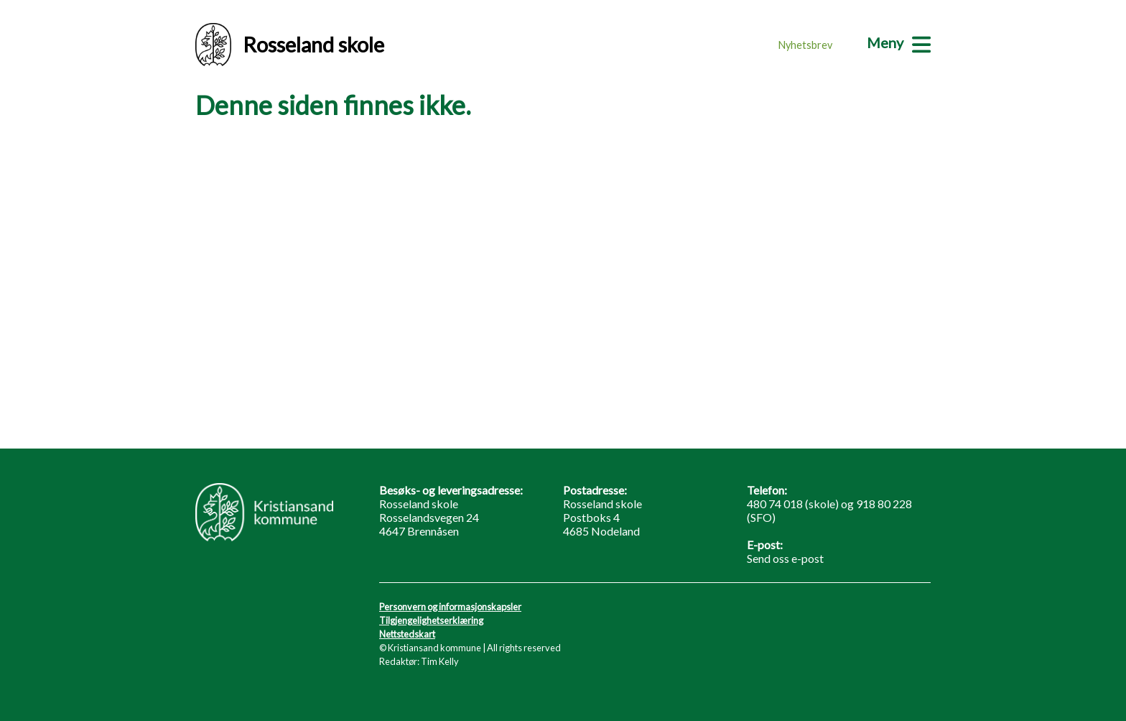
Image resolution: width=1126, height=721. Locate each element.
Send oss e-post (785, 558)
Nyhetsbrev (805, 45)
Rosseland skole (289, 44)
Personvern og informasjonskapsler (450, 606)
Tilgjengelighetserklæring (431, 620)
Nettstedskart (407, 634)
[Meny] (899, 42)
